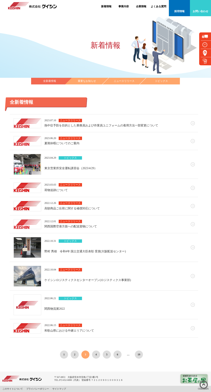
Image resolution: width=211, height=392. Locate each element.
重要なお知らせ (87, 81)
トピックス (161, 81)
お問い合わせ (200, 11)
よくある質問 (158, 6)
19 (139, 354)
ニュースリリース (124, 81)
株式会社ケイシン (32, 5)
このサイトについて (12, 389)
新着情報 (106, 6)
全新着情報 (49, 81)
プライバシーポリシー (37, 389)
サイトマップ (59, 389)
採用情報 (179, 11)
